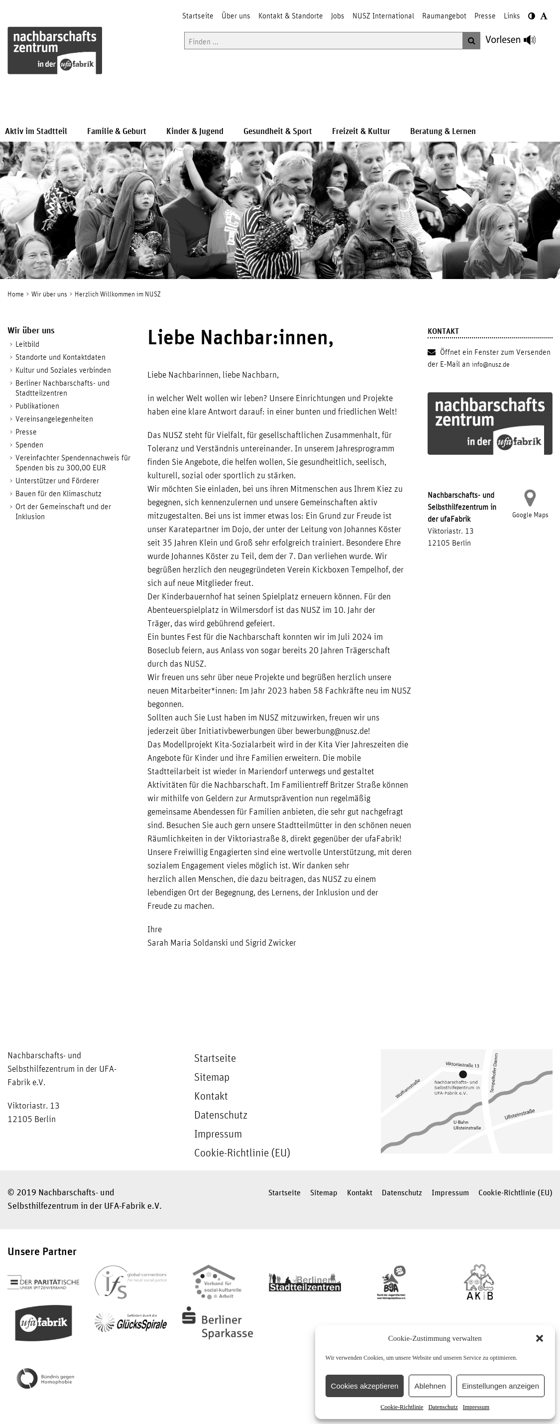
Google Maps (530, 515)
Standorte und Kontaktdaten (60, 357)
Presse (26, 432)
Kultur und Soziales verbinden (63, 370)
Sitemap (211, 1077)
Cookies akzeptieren (365, 1386)
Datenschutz (442, 1407)
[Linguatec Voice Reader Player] (516, 42)
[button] (540, 1338)
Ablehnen (430, 1386)
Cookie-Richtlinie (401, 1407)
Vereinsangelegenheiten (54, 419)
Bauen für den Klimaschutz (58, 494)
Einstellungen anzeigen (500, 1386)
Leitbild (27, 344)
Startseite (215, 1058)
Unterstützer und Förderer (57, 481)
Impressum (476, 1407)
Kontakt (211, 1096)
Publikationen (37, 406)
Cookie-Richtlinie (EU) (242, 1153)
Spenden (29, 445)
